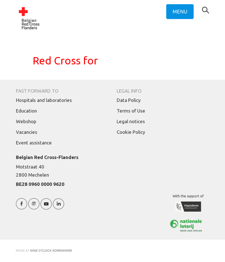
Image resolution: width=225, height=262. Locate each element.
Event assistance (34, 142)
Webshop (26, 121)
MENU (180, 11)
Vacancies (26, 132)
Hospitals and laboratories (44, 100)
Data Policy (128, 100)
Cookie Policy (131, 132)
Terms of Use (131, 110)
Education (26, 110)
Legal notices (131, 121)
